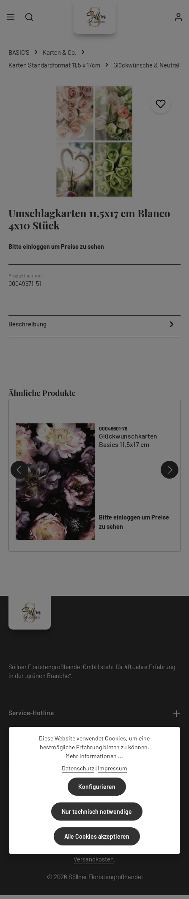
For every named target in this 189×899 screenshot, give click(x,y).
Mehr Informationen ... (94, 755)
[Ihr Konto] (178, 16)
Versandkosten (94, 858)
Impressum (112, 768)
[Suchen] (29, 16)
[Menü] (10, 16)
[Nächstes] (169, 469)
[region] (94, 141)
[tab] (92, 325)
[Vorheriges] (19, 469)
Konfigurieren (96, 786)
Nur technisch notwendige (97, 811)
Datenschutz (78, 768)
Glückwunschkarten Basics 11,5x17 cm (128, 440)
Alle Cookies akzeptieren (96, 836)
